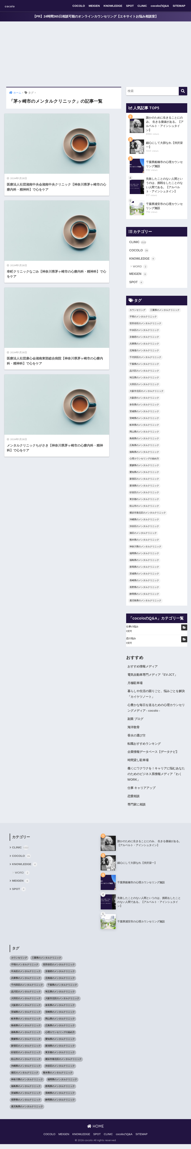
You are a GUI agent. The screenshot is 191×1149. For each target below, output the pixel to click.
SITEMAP (179, 5)
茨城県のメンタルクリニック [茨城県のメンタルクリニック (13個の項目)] (144, 575)
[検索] (183, 91)
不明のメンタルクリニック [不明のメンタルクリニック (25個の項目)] (143, 318)
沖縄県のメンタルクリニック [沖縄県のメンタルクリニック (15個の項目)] (144, 521)
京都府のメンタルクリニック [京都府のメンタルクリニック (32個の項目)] (144, 338)
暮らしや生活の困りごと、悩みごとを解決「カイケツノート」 (156, 696)
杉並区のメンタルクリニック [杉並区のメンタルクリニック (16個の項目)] (144, 494)
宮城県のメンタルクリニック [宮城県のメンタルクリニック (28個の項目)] (144, 413)
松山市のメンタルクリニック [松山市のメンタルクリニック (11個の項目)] (144, 508)
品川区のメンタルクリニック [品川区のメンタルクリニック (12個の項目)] (144, 372)
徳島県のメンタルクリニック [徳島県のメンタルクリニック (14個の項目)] (144, 453)
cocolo (12, 5)
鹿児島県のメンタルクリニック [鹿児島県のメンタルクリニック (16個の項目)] (145, 602)
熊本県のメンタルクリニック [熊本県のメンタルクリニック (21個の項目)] (144, 541)
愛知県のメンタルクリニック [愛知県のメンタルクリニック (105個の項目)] (144, 474)
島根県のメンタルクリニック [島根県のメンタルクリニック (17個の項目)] (144, 440)
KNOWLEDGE (113, 5)
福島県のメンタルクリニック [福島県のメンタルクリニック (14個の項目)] (144, 561)
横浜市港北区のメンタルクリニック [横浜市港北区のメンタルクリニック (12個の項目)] (148, 514)
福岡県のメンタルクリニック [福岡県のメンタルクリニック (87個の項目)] (144, 555)
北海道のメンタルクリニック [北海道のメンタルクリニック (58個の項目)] (144, 352)
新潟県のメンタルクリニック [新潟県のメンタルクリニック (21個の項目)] (144, 487)
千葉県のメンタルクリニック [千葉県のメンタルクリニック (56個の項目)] (144, 366)
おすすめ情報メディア (143, 668)
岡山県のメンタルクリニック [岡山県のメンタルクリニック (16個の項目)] (144, 433)
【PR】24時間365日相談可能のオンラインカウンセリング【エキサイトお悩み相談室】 (95, 16)
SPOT (130, 5)
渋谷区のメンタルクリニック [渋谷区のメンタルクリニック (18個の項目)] (144, 528)
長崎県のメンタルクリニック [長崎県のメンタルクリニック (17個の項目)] (144, 582)
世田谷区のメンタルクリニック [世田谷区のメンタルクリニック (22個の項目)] (145, 325)
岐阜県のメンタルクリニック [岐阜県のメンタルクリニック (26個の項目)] (144, 426)
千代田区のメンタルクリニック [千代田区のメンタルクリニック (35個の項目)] (145, 359)
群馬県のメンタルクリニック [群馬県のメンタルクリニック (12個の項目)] (144, 568)
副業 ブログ (135, 722)
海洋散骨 (133, 730)
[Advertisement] (95, 54)
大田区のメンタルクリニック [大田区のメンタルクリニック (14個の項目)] (144, 386)
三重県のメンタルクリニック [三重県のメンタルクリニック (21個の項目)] (164, 311)
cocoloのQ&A (160, 5)
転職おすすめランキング (145, 747)
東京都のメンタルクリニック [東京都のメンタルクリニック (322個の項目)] (144, 501)
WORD (140, 268)
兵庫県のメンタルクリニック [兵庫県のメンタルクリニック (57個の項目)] (144, 345)
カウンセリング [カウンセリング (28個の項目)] (137, 311)
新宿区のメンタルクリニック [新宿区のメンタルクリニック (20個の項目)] (144, 480)
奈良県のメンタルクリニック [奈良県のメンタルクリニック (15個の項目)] (144, 406)
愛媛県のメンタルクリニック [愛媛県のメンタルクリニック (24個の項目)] (144, 467)
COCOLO (78, 5)
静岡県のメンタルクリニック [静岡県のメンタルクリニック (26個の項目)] (144, 595)
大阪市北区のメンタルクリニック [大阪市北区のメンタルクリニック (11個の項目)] (146, 393)
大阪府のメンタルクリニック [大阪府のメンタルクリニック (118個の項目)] (144, 399)
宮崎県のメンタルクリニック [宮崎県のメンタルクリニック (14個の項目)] (144, 420)
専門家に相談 (137, 809)
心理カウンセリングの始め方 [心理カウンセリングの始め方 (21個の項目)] (144, 460)
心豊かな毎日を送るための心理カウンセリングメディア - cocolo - (156, 710)
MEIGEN (94, 5)
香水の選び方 (137, 738)
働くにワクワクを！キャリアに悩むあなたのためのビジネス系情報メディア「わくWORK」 (156, 778)
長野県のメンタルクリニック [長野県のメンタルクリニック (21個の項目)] (144, 589)
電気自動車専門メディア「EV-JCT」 (153, 676)
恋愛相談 (133, 800)
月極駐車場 (135, 685)
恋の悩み (131, 640)
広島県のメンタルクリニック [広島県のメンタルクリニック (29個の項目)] (144, 447)
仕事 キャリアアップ (142, 792)
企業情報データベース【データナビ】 (154, 755)
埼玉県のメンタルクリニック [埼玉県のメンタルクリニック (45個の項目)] (144, 379)
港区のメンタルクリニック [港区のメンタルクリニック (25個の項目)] (143, 535)
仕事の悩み (132, 628)
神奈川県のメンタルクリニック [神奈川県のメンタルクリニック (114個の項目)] (145, 548)
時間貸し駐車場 (138, 764)
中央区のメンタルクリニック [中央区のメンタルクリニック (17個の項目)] (144, 332)
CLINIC (142, 5)
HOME (95, 1131)
